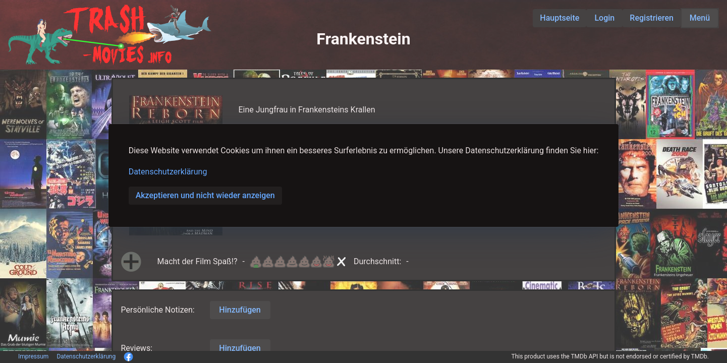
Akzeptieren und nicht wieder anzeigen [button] (205, 195)
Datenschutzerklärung (168, 171)
